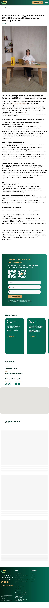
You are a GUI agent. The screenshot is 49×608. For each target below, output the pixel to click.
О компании (33, 582)
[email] (24, 297)
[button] (7, 591)
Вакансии (33, 580)
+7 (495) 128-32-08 (11, 374)
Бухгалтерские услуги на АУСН (21, 598)
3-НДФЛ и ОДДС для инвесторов (21, 580)
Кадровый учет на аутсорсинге (21, 600)
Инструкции (33, 586)
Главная (7, 7)
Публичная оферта (4, 602)
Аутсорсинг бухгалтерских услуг (21, 596)
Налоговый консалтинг (19, 592)
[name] (24, 288)
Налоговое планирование (20, 582)
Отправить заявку (15, 302)
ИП (5, 111)
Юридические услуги (19, 590)
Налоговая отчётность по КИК (20, 586)
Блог (12, 7)
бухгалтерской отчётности (26, 100)
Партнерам (3, 604)
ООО (8, 111)
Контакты (33, 584)
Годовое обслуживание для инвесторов (22, 584)
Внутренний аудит (18, 594)
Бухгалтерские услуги (19, 588)
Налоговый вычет (18, 578)
